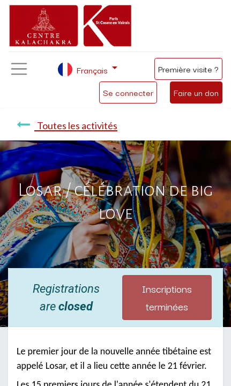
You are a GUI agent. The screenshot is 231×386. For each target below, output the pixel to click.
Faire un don (196, 92)
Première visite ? (188, 68)
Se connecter (128, 92)
